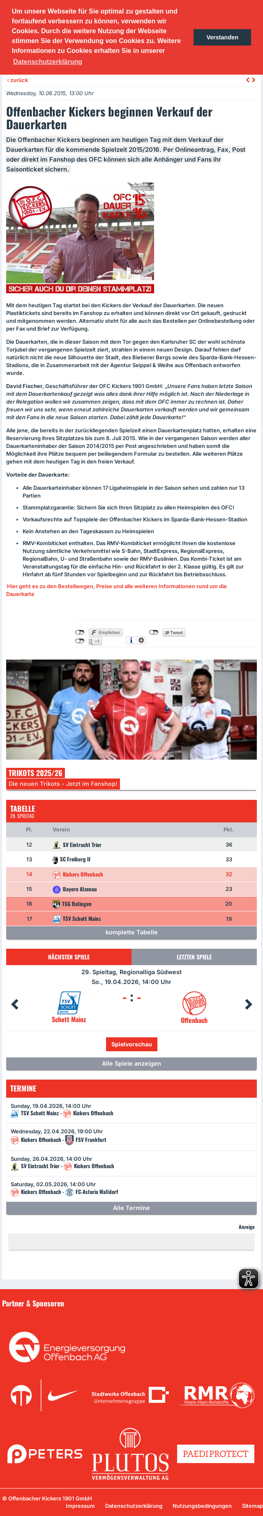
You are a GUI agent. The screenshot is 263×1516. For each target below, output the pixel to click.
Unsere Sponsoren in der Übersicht (53, 1315)
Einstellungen (141, 640)
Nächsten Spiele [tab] (69, 956)
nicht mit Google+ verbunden (80, 641)
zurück (17, 80)
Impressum (80, 1505)
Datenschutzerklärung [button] (47, 61)
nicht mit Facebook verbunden (80, 632)
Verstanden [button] (222, 37)
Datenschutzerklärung (133, 1505)
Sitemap (252, 1505)
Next (248, 1004)
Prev (14, 1004)
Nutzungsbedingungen (202, 1505)
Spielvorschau (131, 1044)
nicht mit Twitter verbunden (154, 632)
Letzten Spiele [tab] (194, 956)
